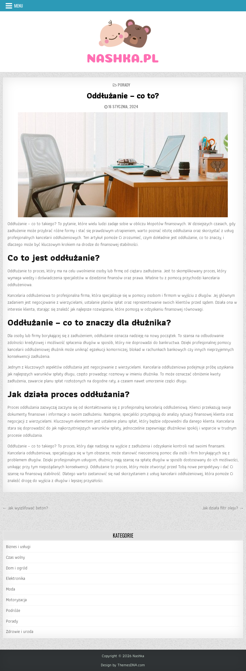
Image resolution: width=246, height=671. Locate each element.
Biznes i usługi (18, 546)
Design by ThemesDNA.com (123, 665)
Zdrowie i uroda (19, 631)
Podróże (13, 610)
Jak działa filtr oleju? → (222, 508)
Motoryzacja (16, 599)
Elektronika (15, 578)
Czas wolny (15, 557)
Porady (124, 84)
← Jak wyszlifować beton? (25, 508)
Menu (18, 6)
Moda (10, 589)
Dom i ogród (16, 568)
